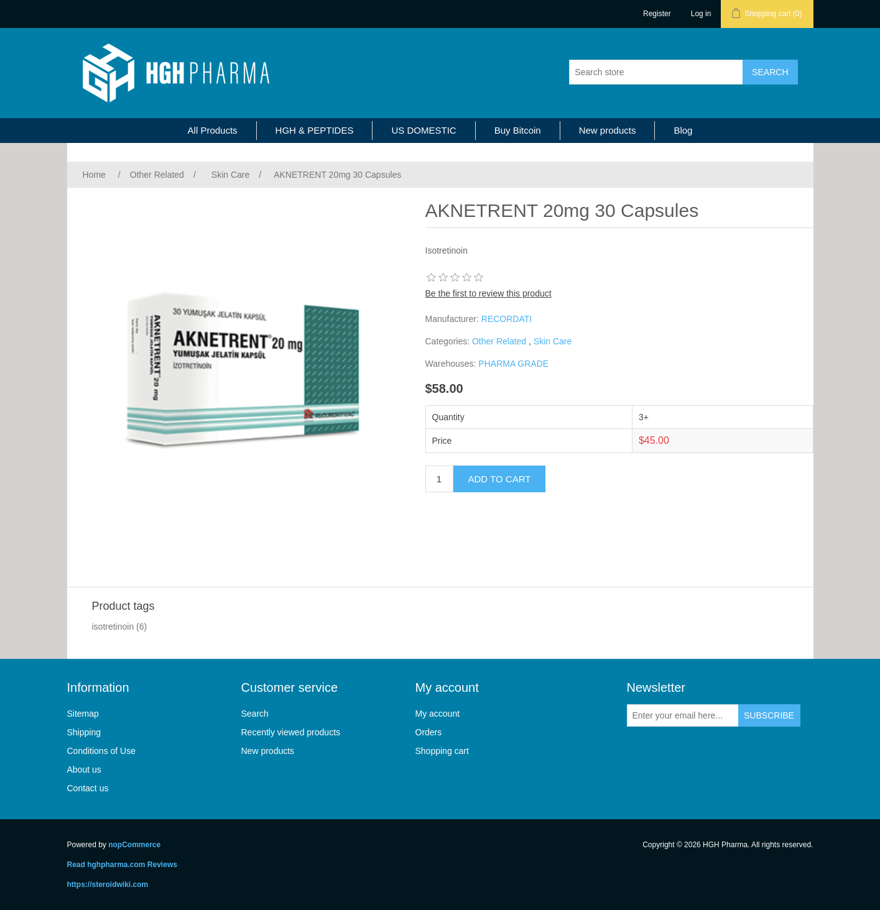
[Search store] (656, 72)
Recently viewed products (291, 732)
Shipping (84, 732)
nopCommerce (134, 844)
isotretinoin (113, 627)
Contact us (88, 788)
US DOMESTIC (423, 130)
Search (255, 714)
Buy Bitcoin (517, 130)
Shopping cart (442, 751)
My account (437, 714)
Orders (428, 732)
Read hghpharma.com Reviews (122, 864)
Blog (683, 130)
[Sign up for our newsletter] (683, 715)
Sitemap (83, 714)
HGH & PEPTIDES (315, 130)
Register (657, 13)
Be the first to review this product (488, 293)
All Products (213, 130)
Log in (701, 13)
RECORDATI (506, 319)
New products (607, 130)
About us (84, 769)
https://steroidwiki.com (108, 884)
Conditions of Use (101, 751)
